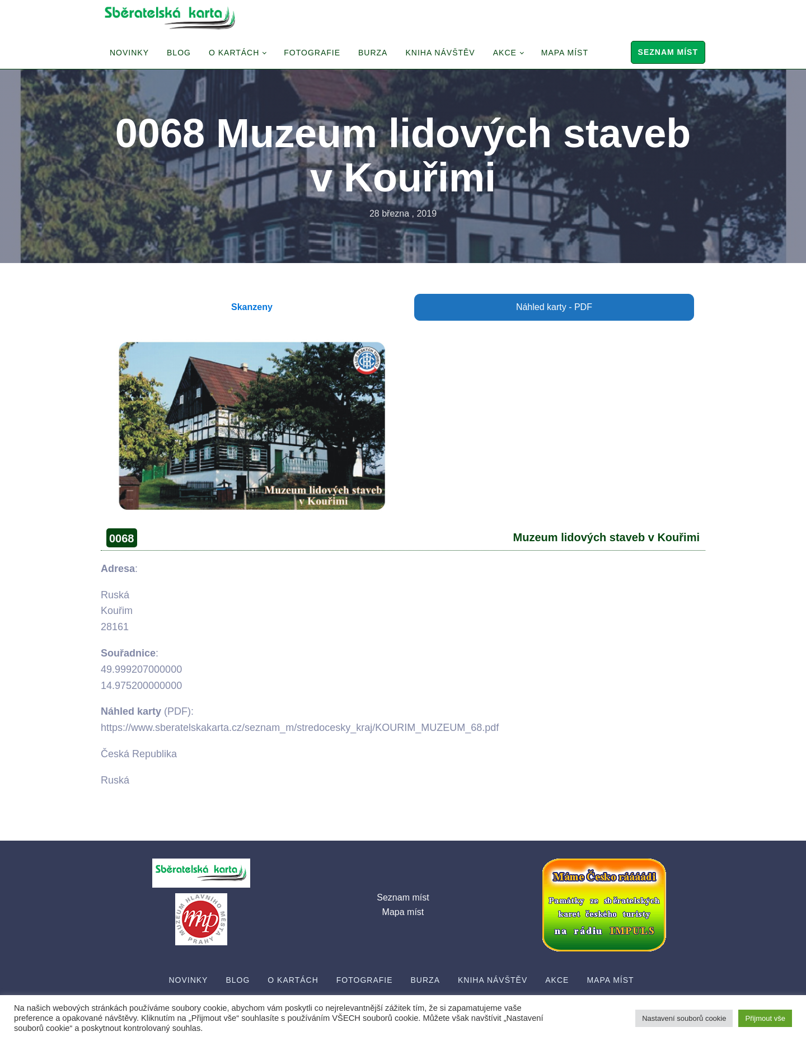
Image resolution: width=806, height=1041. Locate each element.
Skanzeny (252, 307)
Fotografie (312, 52)
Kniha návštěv (440, 52)
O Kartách (234, 52)
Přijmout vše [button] (765, 1018)
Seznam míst (668, 52)
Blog (179, 52)
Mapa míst (564, 52)
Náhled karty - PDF (554, 307)
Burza (372, 52)
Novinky (129, 52)
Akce (505, 52)
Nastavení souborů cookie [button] (684, 1018)
